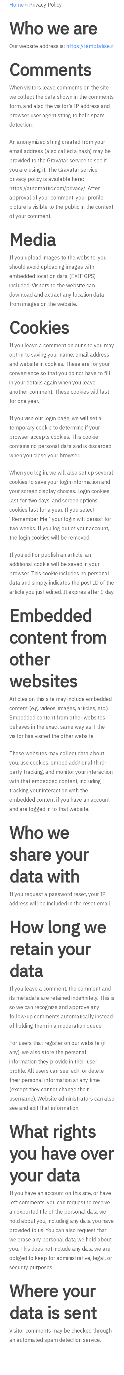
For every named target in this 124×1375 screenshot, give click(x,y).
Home (16, 4)
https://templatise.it (90, 46)
